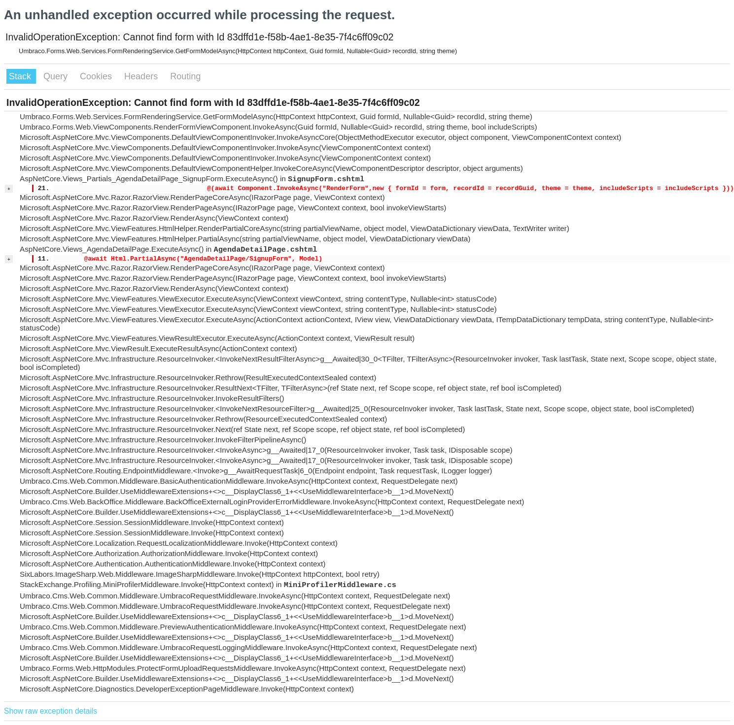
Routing (185, 76)
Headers (142, 76)
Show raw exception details (50, 711)
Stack (21, 76)
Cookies (97, 76)
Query (56, 76)
